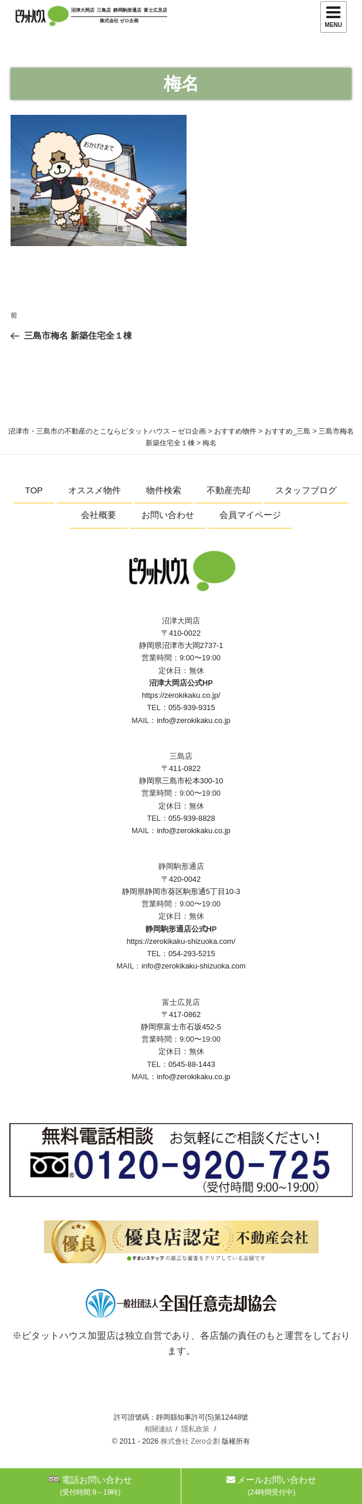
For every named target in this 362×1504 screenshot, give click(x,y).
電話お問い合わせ (90, 1485)
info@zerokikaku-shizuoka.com (193, 965)
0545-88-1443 (191, 1064)
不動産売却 (229, 490)
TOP (34, 490)
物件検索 (163, 490)
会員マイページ (250, 515)
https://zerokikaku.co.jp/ (181, 695)
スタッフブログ (306, 490)
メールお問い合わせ (271, 1485)
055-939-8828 (191, 818)
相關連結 (158, 1429)
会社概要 (98, 515)
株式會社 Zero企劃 (190, 1441)
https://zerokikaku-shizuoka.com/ (181, 941)
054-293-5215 (191, 953)
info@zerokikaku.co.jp (193, 720)
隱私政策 (195, 1429)
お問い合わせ (167, 515)
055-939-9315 (191, 707)
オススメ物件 (94, 490)
